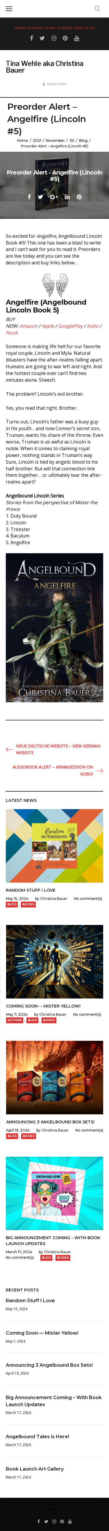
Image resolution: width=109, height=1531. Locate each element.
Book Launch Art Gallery (35, 1469)
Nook (11, 332)
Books (28, 904)
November (55, 140)
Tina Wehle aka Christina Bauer (44, 67)
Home (22, 140)
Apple (48, 326)
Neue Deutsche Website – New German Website (58, 749)
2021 (37, 140)
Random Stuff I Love (31, 890)
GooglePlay (70, 326)
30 (71, 140)
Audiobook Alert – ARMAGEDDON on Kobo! (52, 770)
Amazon (28, 326)
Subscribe (56, 84)
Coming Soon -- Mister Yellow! (43, 1006)
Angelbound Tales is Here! (37, 1436)
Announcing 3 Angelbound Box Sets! (50, 1122)
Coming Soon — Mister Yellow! (42, 1333)
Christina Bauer (53, 898)
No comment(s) (88, 898)
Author (15, 1020)
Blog (83, 140)
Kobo (93, 326)
